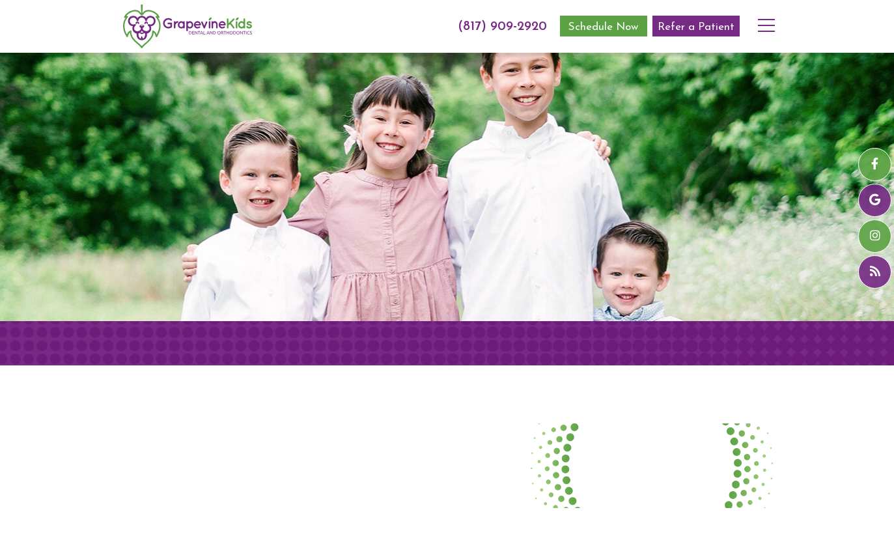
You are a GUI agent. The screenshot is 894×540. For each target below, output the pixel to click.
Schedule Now (603, 27)
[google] (874, 200)
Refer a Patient (696, 27)
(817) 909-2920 (502, 26)
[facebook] (874, 164)
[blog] (874, 272)
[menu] (771, 16)
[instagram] (874, 236)
